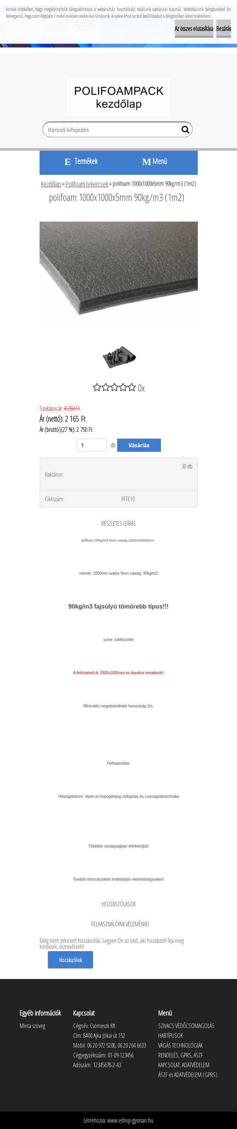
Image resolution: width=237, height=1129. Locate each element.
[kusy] (92, 445)
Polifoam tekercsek (87, 183)
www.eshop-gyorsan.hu (130, 1120)
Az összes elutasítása (194, 28)
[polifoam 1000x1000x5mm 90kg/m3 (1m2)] (119, 218)
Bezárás (223, 28)
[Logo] (118, 97)
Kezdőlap (51, 183)
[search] (183, 131)
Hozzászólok (70, 960)
